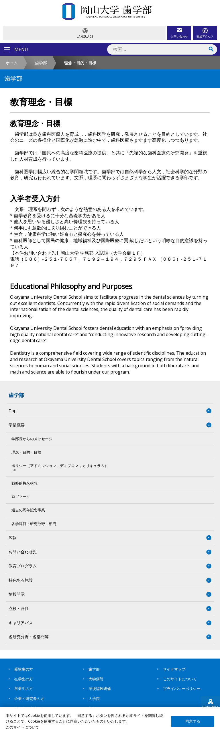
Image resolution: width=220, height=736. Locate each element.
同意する (192, 721)
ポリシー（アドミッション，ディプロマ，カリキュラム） (107, 467)
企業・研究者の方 (29, 698)
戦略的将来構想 (24, 483)
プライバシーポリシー (181, 688)
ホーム (12, 62)
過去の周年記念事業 (28, 510)
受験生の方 (23, 669)
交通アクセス (205, 36)
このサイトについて (180, 678)
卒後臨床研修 (100, 688)
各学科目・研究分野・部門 (33, 523)
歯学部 (41, 62)
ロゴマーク (20, 496)
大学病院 (96, 678)
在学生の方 (23, 678)
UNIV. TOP (210, 707)
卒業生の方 (23, 688)
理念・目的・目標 (26, 452)
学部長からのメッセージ (31, 438)
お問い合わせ (179, 36)
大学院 (94, 698)
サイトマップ (174, 669)
